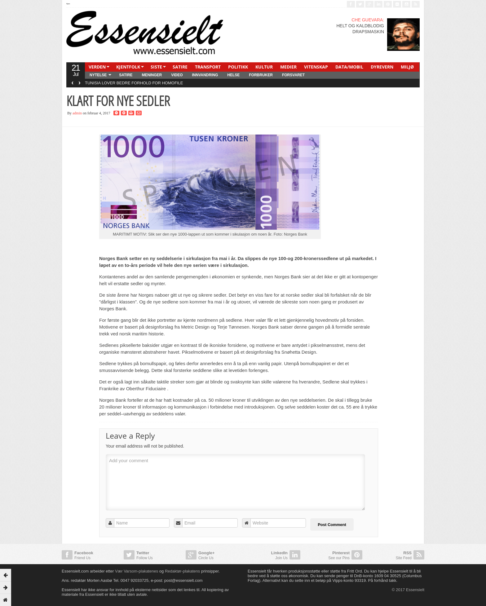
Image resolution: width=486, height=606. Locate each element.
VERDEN (97, 67)
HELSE (233, 75)
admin (77, 113)
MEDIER (288, 67)
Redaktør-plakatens (182, 571)
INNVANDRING (205, 75)
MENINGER (152, 75)
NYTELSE (98, 75)
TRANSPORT (208, 67)
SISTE (156, 67)
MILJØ (407, 67)
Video (177, 75)
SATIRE (180, 67)
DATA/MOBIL (349, 67)
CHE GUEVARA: (367, 19)
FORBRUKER (261, 75)
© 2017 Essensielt (408, 589)
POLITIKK (238, 67)
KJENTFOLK (128, 67)
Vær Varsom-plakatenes (136, 571)
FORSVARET (293, 75)
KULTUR (264, 67)
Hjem (68, 4)
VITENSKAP (316, 67)
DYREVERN (382, 67)
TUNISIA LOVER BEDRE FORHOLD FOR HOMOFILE (134, 83)
